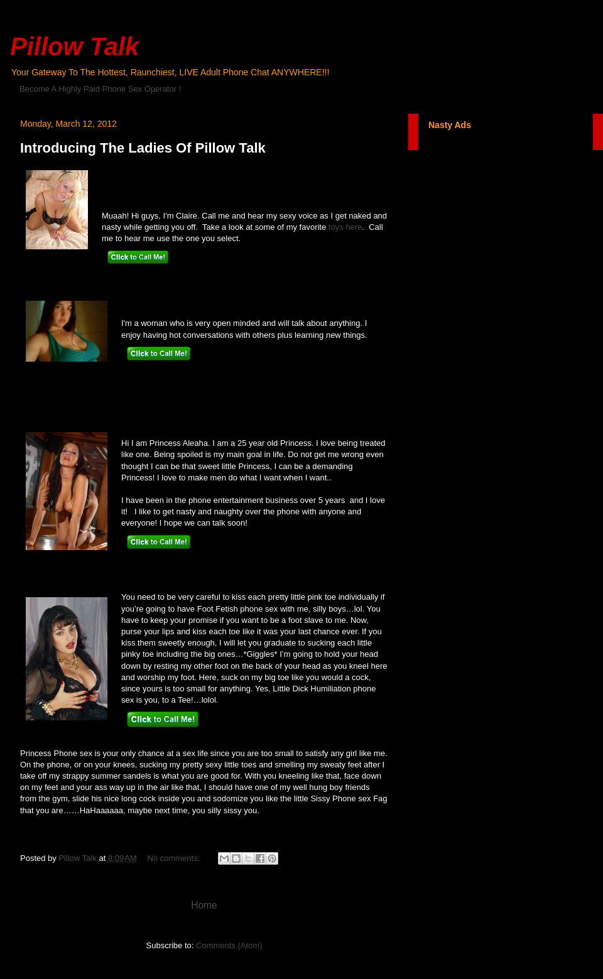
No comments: (175, 858)
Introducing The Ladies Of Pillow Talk (143, 148)
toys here (345, 227)
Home (204, 905)
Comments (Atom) (229, 945)
